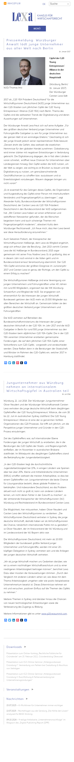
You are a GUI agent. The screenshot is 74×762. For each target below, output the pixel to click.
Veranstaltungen (17, 689)
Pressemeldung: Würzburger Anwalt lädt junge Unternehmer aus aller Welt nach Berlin (34, 44)
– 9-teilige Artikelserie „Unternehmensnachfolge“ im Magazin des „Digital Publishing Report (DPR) (36, 721)
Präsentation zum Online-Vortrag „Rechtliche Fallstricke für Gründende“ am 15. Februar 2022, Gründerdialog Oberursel (34, 655)
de (44, 4)
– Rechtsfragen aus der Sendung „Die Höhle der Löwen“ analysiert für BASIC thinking (37, 712)
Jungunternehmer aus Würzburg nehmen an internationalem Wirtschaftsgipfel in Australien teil (37, 387)
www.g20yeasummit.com (54, 613)
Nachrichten (15, 699)
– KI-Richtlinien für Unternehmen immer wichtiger (34, 705)
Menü (37, 28)
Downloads (14, 647)
